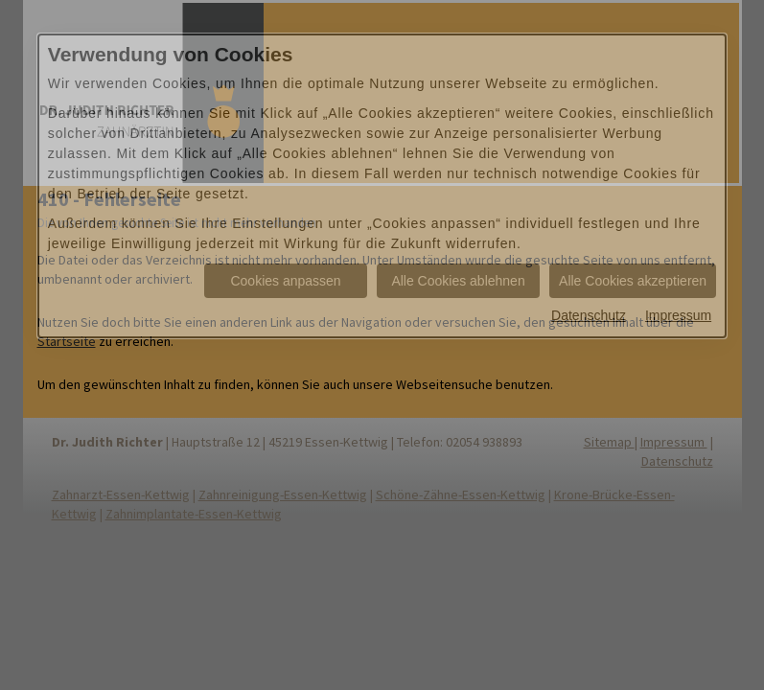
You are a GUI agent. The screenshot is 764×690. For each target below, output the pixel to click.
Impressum (678, 315)
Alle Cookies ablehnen (457, 280)
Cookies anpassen (285, 280)
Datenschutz (588, 315)
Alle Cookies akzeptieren (632, 280)
